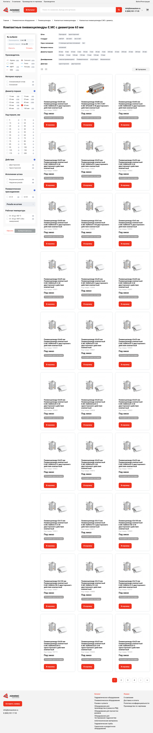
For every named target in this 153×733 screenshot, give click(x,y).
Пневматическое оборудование (107, 700)
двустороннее (75, 64)
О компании (16, 1)
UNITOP (61, 39)
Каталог (30, 10)
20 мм (145, 52)
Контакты (6, 1)
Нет (83, 43)
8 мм (67, 52)
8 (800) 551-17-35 (132, 11)
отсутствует (94, 59)
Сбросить (11, 48)
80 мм (61, 52)
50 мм (85, 52)
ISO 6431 (69, 39)
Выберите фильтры (25, 231)
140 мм (75, 55)
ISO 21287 (77, 39)
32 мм (117, 52)
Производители (49, 1)
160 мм (61, 55)
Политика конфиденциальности (136, 703)
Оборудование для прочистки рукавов (106, 712)
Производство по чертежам (32, 1)
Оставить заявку (13, 704)
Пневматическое (82, 59)
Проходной (62, 34)
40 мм (98, 52)
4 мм (103, 52)
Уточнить (29, 48)
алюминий (62, 47)
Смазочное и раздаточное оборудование (104, 727)
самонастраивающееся (66, 59)
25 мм (131, 52)
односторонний (74, 34)
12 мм (89, 55)
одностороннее (64, 64)
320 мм (110, 52)
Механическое (105, 59)
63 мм (73, 52)
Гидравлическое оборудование (106, 698)
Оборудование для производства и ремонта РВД (106, 707)
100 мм (96, 55)
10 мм (103, 55)
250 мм (124, 52)
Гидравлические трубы (103, 724)
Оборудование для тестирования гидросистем (105, 717)
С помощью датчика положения (69, 43)
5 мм (91, 52)
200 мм (137, 52)
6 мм (79, 52)
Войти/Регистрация (143, 1)
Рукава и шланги (101, 703)
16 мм (68, 55)
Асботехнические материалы (106, 721)
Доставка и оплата (131, 700)
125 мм (82, 55)
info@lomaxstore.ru (132, 8)
